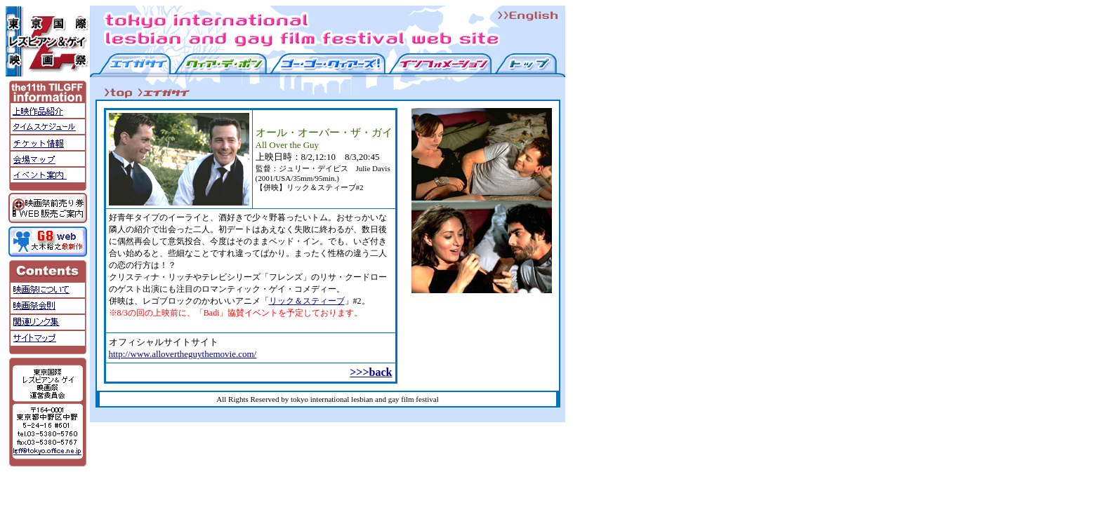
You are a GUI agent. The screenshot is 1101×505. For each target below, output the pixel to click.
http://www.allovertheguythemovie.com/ (183, 354)
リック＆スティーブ (307, 301)
